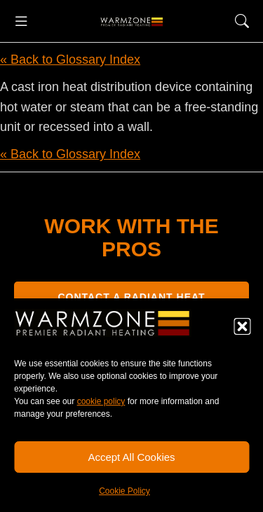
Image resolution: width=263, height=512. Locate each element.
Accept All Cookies (131, 457)
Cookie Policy (124, 491)
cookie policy (101, 401)
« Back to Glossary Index (70, 60)
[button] (242, 326)
